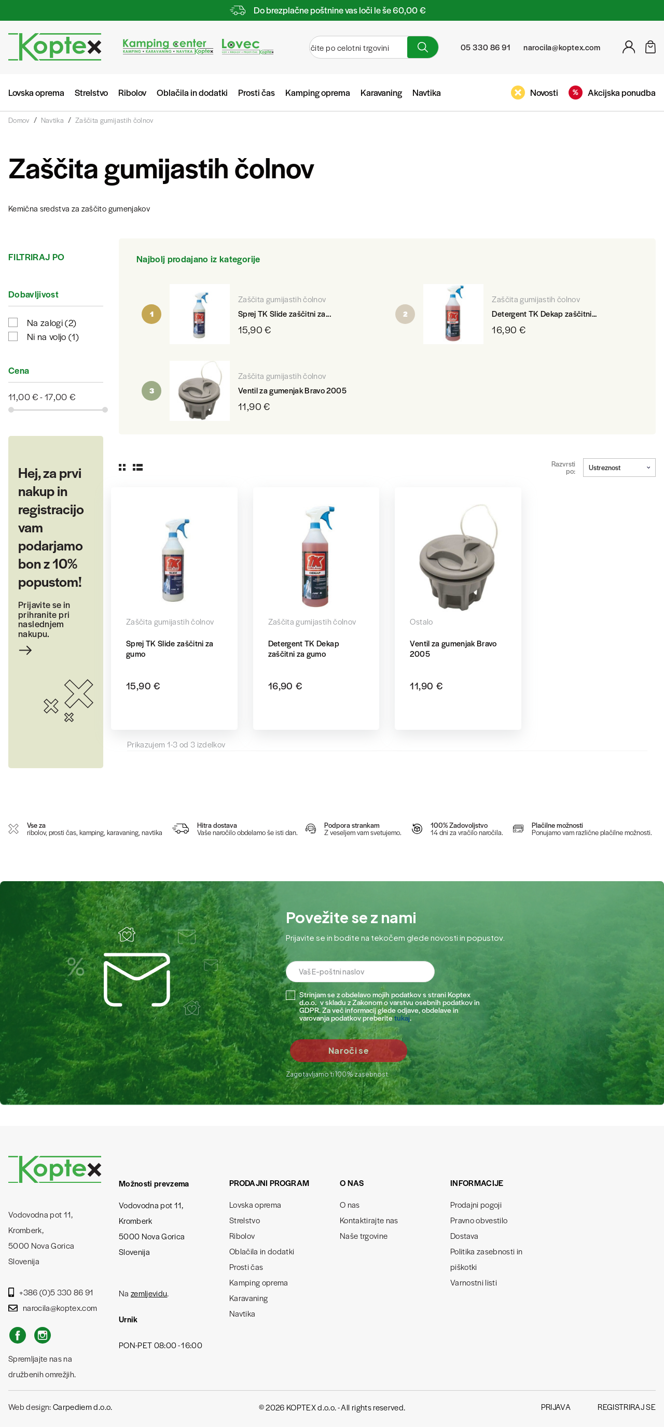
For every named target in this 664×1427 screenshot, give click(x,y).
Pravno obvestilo (478, 1219)
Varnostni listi (473, 1282)
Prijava (556, 1406)
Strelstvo (91, 92)
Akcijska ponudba (612, 93)
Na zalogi (51, 322)
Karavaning (381, 92)
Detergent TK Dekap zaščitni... (544, 313)
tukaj (402, 1017)
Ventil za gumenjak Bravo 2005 (292, 390)
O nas (350, 1204)
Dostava (464, 1235)
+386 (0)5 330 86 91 (51, 1292)
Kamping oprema (317, 92)
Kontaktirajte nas (369, 1219)
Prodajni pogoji (476, 1204)
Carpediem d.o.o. (82, 1406)
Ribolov (132, 92)
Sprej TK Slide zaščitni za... (284, 313)
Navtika (426, 92)
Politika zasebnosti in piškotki (486, 1259)
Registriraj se (627, 1406)
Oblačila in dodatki (192, 92)
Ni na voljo (53, 336)
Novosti (534, 93)
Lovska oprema (36, 92)
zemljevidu (149, 1293)
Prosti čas (256, 92)
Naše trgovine (364, 1235)
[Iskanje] (350, 47)
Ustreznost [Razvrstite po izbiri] (619, 467)
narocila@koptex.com (52, 1307)
